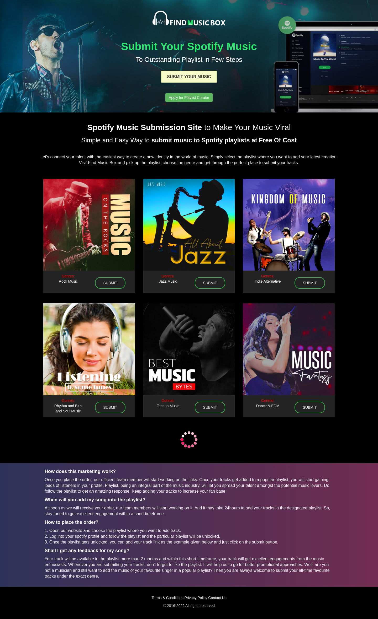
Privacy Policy (196, 598)
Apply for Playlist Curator (189, 97)
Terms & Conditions (167, 598)
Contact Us (217, 598)
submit (110, 283)
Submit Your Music (189, 76)
